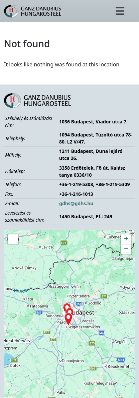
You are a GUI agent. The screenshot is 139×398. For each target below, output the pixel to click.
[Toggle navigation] (120, 11)
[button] (68, 319)
